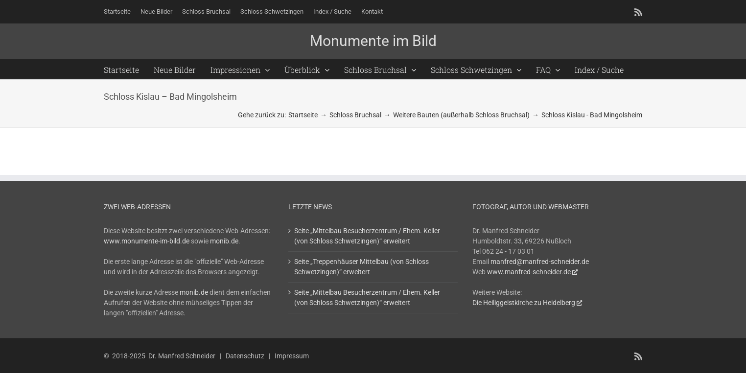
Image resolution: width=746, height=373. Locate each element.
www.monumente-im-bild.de (146, 241)
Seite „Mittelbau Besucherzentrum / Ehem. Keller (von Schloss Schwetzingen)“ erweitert (367, 236)
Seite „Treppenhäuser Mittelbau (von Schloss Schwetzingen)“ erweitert (361, 267)
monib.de (224, 241)
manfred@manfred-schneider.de (539, 261)
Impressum (292, 356)
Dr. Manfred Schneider (181, 356)
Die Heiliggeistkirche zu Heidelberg (523, 303)
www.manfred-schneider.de (529, 272)
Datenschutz (245, 356)
